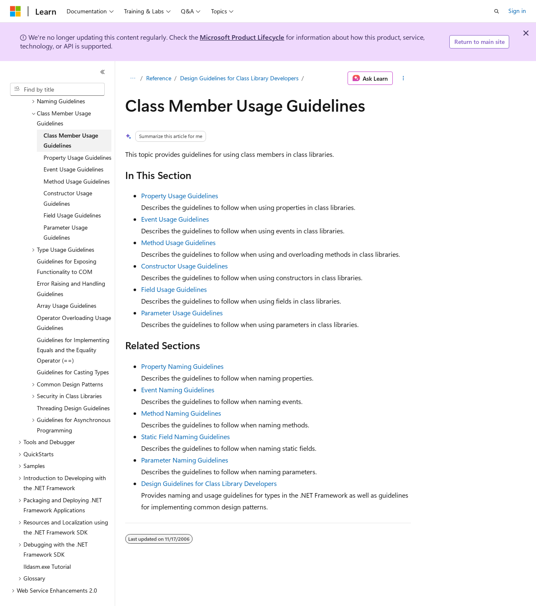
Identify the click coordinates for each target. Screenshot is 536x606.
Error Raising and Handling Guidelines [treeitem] (71, 269)
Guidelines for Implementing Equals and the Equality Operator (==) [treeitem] (73, 330)
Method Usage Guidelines (178, 242)
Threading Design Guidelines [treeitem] (73, 388)
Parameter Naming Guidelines (184, 459)
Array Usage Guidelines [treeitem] (66, 286)
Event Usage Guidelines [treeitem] (73, 149)
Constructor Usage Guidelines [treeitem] (68, 178)
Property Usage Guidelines (179, 195)
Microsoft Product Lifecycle (242, 37)
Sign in (517, 11)
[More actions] (403, 78)
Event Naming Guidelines (177, 389)
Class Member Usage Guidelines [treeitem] (71, 121)
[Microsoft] (15, 11)
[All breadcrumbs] (132, 78)
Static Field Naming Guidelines (185, 436)
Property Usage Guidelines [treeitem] (77, 138)
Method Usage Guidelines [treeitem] (77, 162)
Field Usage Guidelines (174, 289)
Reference (158, 78)
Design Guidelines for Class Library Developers (239, 78)
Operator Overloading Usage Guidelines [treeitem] (74, 303)
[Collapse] (102, 71)
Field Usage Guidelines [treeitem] (72, 195)
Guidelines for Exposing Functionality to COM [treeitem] (66, 247)
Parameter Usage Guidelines (182, 312)
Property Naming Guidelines (182, 366)
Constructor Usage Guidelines (184, 265)
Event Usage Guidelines (175, 219)
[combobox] (57, 89)
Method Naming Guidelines (181, 413)
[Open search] (496, 11)
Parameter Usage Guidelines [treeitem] (66, 213)
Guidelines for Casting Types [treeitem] (73, 352)
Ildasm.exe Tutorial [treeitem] (47, 547)
